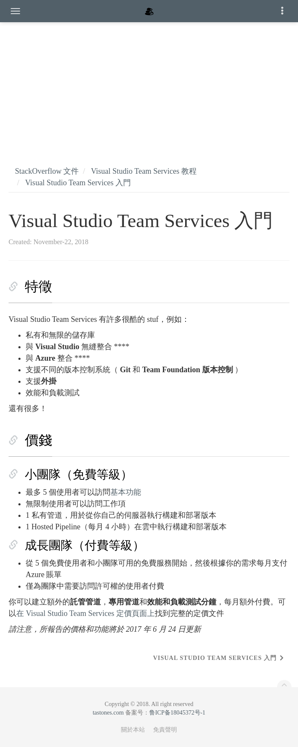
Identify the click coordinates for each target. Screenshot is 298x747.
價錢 (38, 440)
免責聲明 (165, 730)
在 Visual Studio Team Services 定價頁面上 (85, 613)
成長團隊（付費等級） (85, 545)
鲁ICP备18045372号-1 (177, 712)
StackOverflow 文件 (47, 171)
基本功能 (125, 492)
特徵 (38, 286)
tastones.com (108, 712)
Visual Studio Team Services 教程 (144, 171)
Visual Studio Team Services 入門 (78, 182)
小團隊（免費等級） (79, 474)
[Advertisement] (149, 85)
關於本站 (133, 730)
